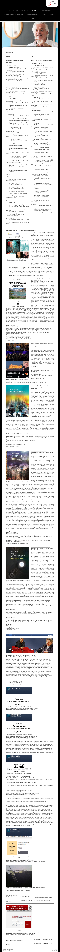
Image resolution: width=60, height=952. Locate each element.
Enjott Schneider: (35, 547)
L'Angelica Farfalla (43, 385)
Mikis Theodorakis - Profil (16, 680)
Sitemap (11, 949)
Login (56, 949)
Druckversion (6, 949)
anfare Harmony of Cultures (46, 343)
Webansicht (54, 950)
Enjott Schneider (35, 232)
